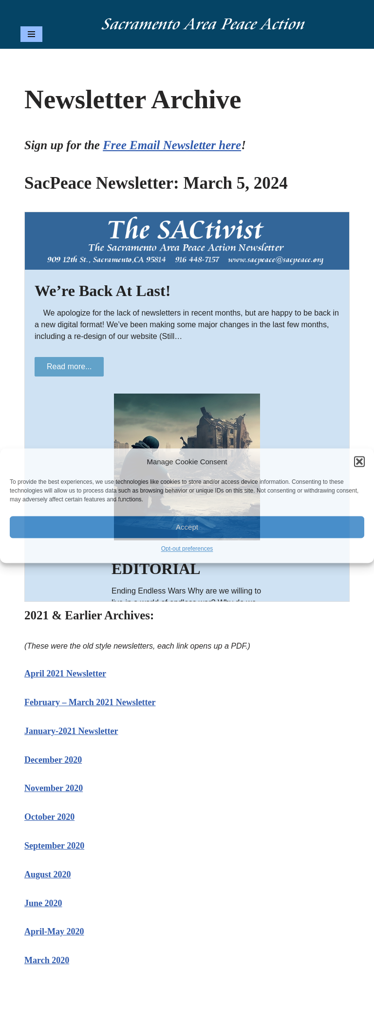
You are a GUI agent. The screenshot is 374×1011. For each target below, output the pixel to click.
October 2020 (49, 817)
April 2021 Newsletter (65, 673)
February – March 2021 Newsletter (90, 702)
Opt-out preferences (187, 549)
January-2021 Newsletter (71, 731)
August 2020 (47, 874)
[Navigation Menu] (31, 34)
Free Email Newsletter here (172, 145)
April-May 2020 (54, 931)
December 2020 (53, 760)
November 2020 (53, 788)
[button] (359, 462)
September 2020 (54, 846)
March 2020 (46, 960)
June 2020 (43, 903)
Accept (187, 527)
